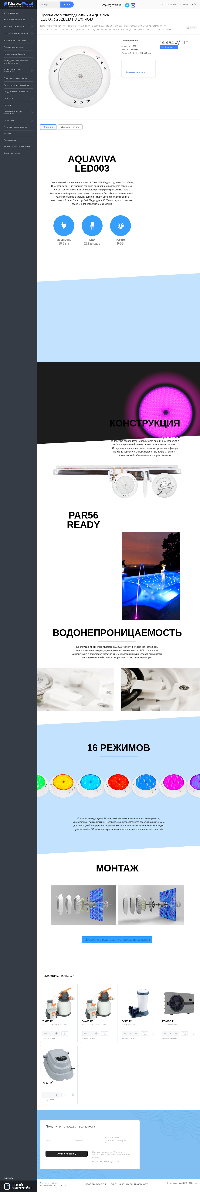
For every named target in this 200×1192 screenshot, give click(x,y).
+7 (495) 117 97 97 (112, 5)
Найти (68, 4)
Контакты (8, 1178)
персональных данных (106, 1164)
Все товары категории (135, 72)
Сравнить (190, 28)
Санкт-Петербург (117, 1144)
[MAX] (133, 5)
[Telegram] (128, 5)
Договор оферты (94, 1187)
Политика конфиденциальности (128, 1187)
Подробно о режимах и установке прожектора (117, 940)
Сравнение (182, 4)
